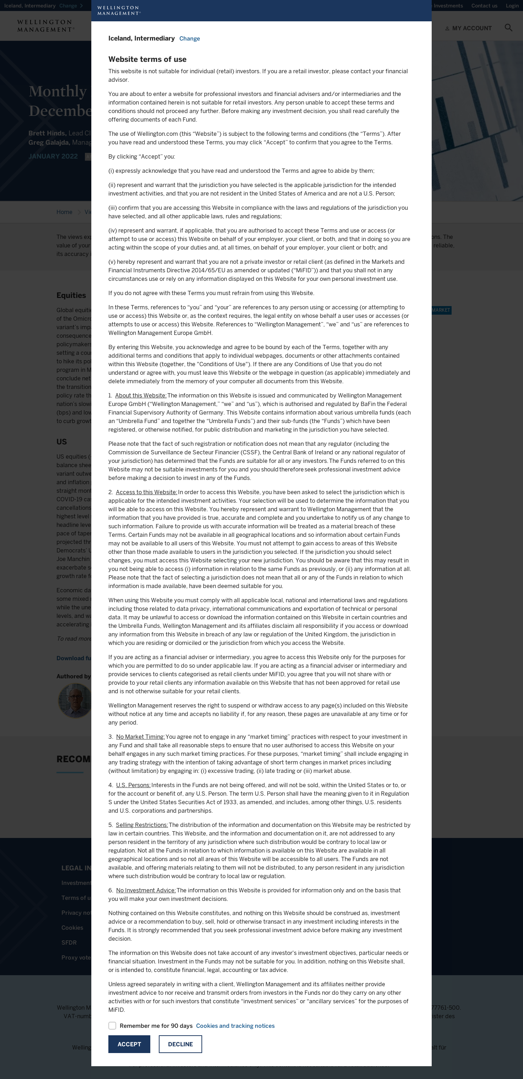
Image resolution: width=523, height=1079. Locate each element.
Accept (129, 1044)
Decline (180, 1044)
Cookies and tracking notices (235, 1025)
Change (189, 38)
